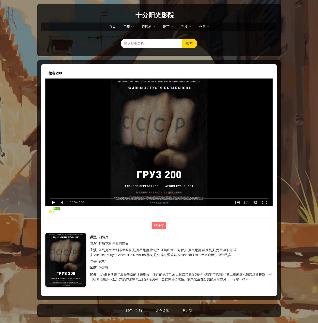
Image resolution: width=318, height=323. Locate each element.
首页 (112, 26)
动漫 (184, 26)
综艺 (166, 26)
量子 (53, 211)
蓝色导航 (162, 310)
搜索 (189, 43)
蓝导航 (187, 310)
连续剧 (146, 26)
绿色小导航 (134, 310)
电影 (127, 26)
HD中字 (159, 225)
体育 (202, 26)
